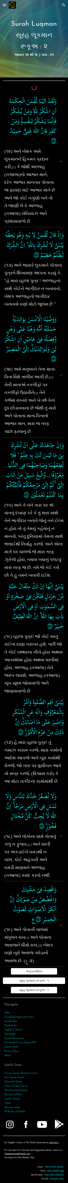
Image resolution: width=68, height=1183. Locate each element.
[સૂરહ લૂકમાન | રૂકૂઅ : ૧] (34, 980)
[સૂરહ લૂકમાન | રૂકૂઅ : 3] (34, 990)
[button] (4, 5)
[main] (34, 39)
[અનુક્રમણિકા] (34, 971)
